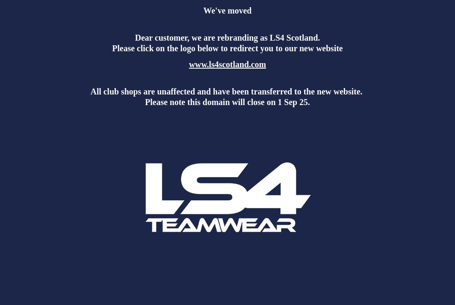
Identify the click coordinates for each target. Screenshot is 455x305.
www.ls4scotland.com (227, 64)
